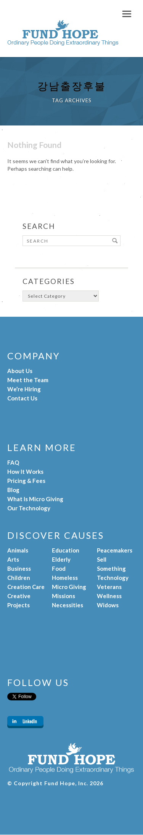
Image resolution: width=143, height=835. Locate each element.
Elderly (61, 559)
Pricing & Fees (26, 480)
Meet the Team (27, 379)
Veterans (109, 586)
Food (59, 568)
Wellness (109, 595)
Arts (13, 559)
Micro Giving (69, 586)
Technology (113, 577)
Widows (108, 605)
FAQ (13, 462)
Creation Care (26, 586)
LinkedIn (29, 721)
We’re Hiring (24, 389)
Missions (63, 595)
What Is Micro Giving (35, 498)
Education (65, 550)
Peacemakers (114, 550)
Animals (17, 550)
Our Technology (28, 508)
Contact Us (22, 398)
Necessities (67, 605)
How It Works (25, 471)
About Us (19, 370)
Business (19, 568)
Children (18, 577)
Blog (13, 489)
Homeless (65, 577)
